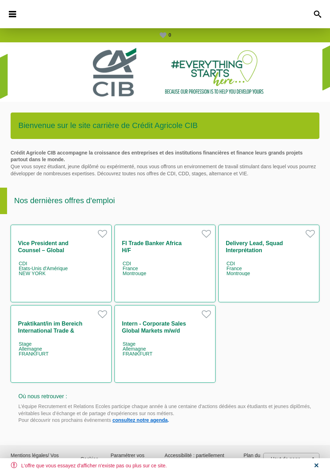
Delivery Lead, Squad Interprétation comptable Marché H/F (256, 250)
